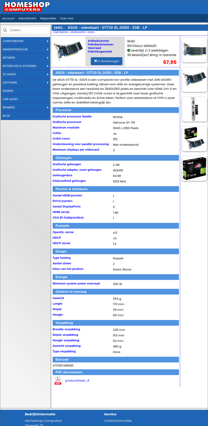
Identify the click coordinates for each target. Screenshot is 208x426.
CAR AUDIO (10, 99)
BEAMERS (25, 107)
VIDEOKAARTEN (77, 32)
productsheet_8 (77, 380)
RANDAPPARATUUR (25, 49)
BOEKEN (8, 91)
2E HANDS (25, 74)
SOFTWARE (25, 82)
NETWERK (25, 58)
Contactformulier (118, 420)
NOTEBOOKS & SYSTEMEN (25, 66)
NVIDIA (91, 32)
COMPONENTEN (25, 41)
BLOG (6, 116)
